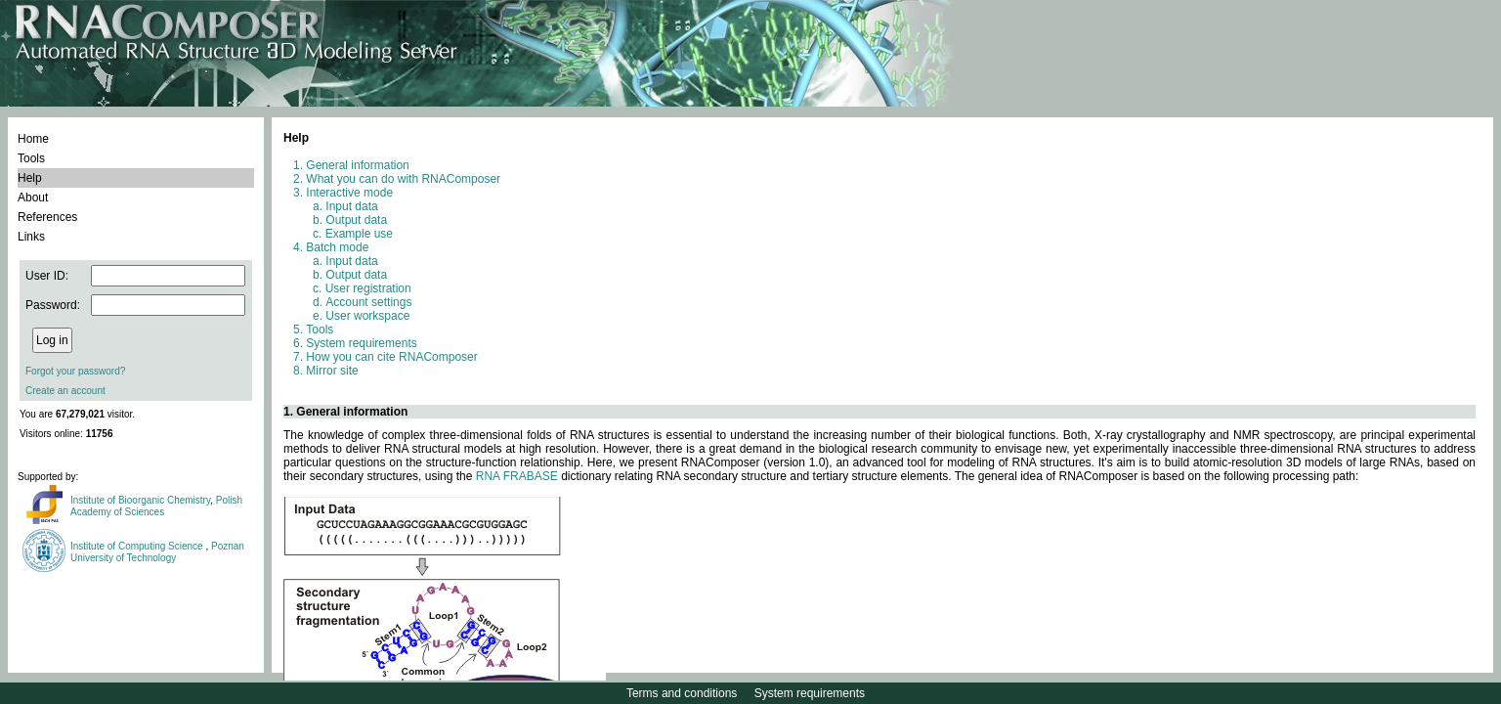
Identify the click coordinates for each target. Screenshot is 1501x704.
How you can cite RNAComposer (391, 357)
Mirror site (332, 370)
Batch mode (337, 247)
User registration (368, 288)
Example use (359, 234)
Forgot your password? (75, 371)
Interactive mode (349, 192)
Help (30, 178)
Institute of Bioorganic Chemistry (140, 500)
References (47, 217)
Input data (351, 206)
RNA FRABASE (517, 476)
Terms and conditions (681, 693)
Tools (31, 158)
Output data (356, 220)
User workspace (367, 316)
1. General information (345, 411)
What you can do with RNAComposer (403, 179)
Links (31, 236)
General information (357, 165)
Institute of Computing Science (137, 546)
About (33, 197)
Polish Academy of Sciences (156, 506)
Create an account (65, 390)
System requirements (361, 343)
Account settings (368, 302)
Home (33, 139)
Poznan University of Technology (157, 552)
